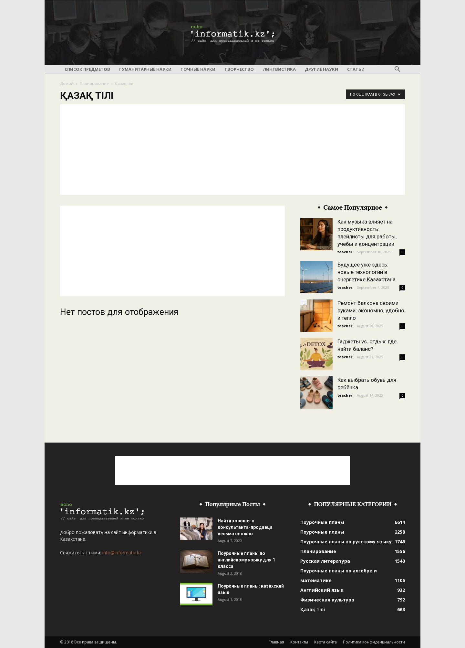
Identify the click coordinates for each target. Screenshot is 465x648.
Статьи (356, 69)
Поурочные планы (322, 522)
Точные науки (198, 69)
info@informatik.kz (121, 552)
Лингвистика (279, 69)
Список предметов (87, 69)
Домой (67, 83)
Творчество (239, 69)
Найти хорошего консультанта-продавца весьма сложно (245, 527)
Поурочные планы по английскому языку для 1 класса (246, 560)
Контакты (299, 642)
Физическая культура (327, 600)
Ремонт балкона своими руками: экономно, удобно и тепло (370, 310)
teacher (344, 251)
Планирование (94, 83)
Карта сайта (325, 642)
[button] (397, 69)
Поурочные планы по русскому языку (346, 541)
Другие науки (321, 69)
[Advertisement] (232, 149)
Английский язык (322, 590)
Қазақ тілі (312, 609)
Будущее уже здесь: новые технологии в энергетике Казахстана (366, 272)
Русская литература (325, 561)
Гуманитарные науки (145, 69)
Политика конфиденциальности (374, 642)
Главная (276, 642)
